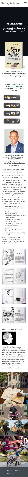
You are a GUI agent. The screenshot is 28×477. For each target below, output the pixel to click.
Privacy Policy (9, 470)
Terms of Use (18, 470)
